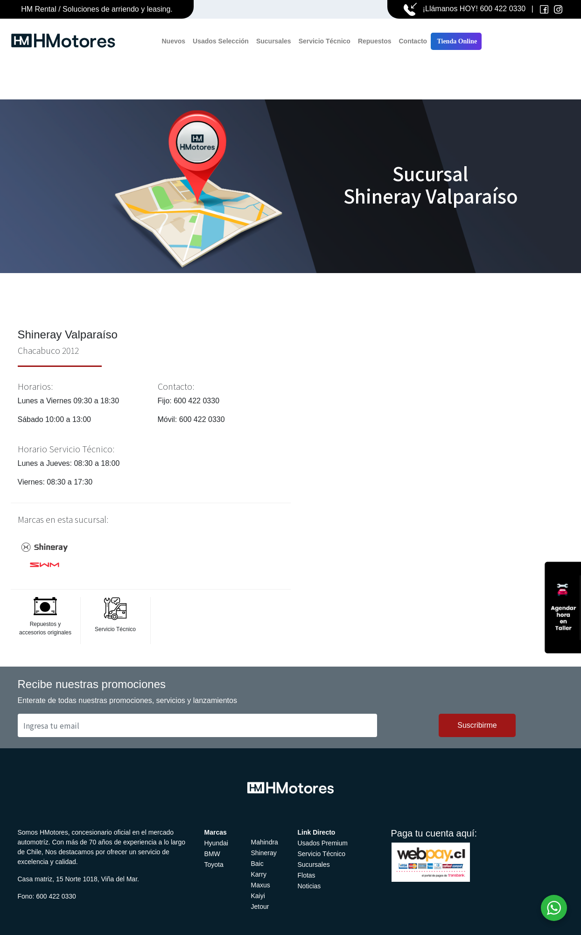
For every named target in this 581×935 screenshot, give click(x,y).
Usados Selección (221, 41)
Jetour (260, 906)
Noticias (309, 886)
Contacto (413, 41)
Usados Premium (323, 843)
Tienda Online (456, 41)
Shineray (264, 853)
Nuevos (174, 41)
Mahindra (264, 842)
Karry (258, 874)
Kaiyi (258, 896)
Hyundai (216, 843)
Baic (257, 863)
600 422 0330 (502, 9)
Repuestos (375, 41)
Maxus (260, 885)
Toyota (214, 864)
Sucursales (273, 41)
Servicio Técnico (324, 41)
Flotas (306, 875)
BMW (212, 854)
